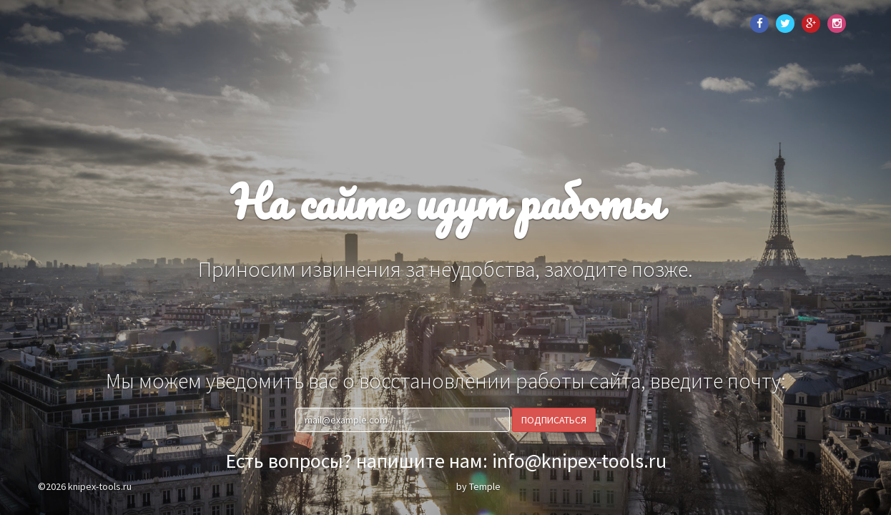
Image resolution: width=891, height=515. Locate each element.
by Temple (478, 486)
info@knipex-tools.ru (579, 461)
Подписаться (553, 419)
